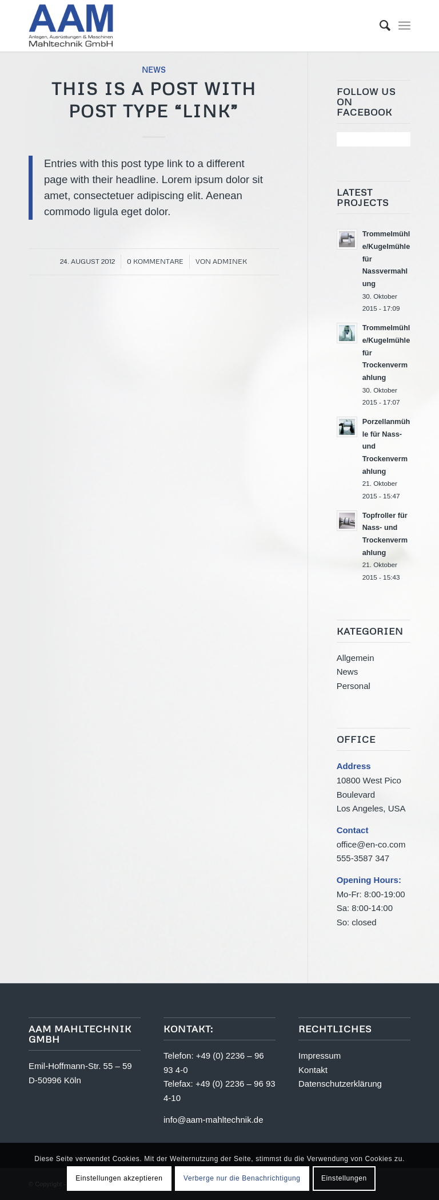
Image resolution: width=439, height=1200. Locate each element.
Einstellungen (344, 1178)
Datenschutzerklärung (340, 1083)
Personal (353, 686)
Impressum (319, 1055)
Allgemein (355, 658)
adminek (230, 261)
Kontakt (313, 1070)
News (154, 69)
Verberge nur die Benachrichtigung (242, 1178)
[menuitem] (379, 26)
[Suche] (379, 26)
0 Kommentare (155, 261)
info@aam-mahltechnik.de (213, 1119)
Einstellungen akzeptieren (118, 1178)
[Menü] (404, 25)
